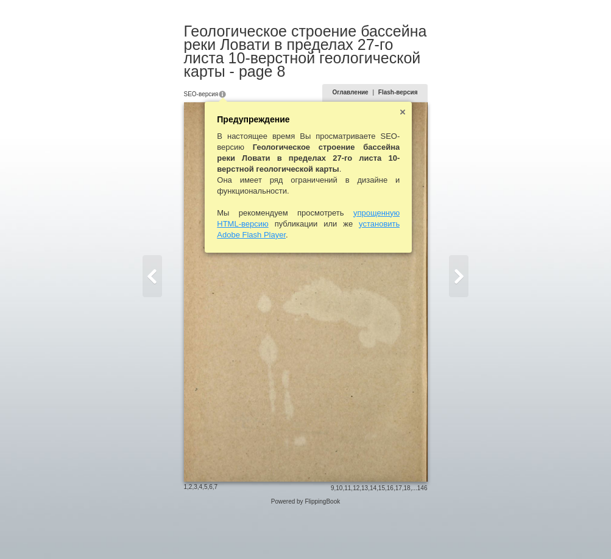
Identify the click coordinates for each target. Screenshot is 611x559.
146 (441, 532)
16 (408, 532)
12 (375, 532)
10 (358, 532)
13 (383, 532)
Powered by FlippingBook (305, 546)
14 (391, 532)
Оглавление (369, 79)
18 (425, 532)
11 (366, 532)
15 (400, 532)
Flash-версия (416, 79)
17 (417, 532)
